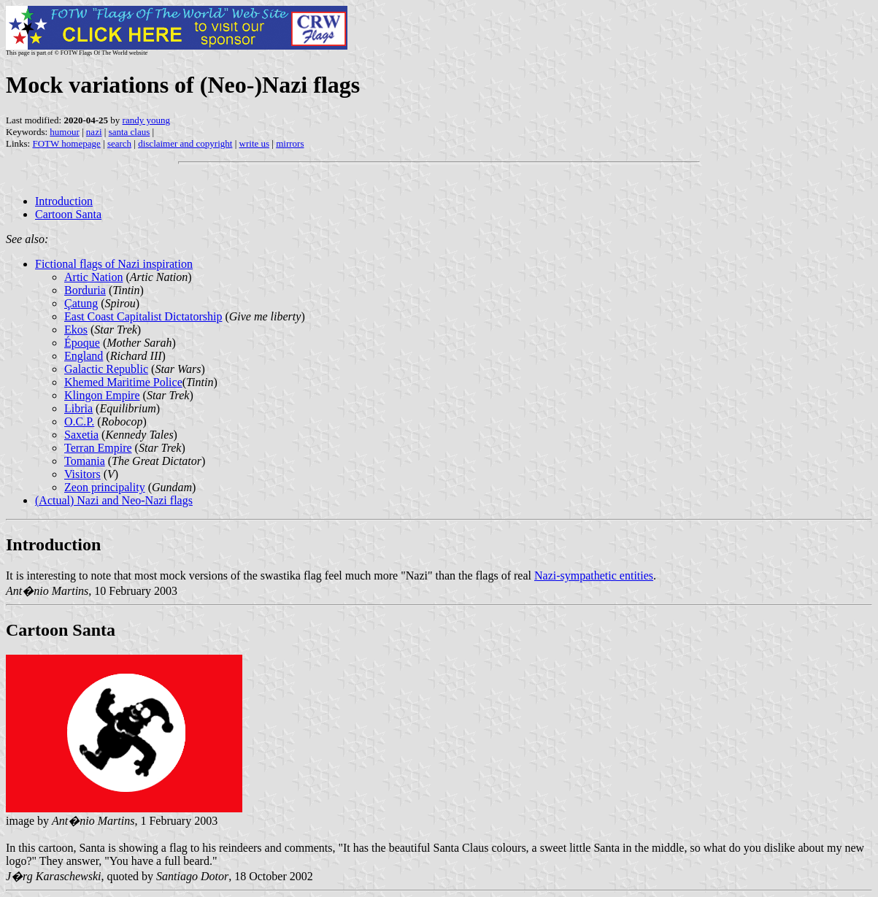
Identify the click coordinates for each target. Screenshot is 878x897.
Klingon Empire (102, 395)
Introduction (64, 201)
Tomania (84, 461)
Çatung (81, 303)
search (119, 143)
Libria (78, 408)
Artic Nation (93, 277)
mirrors (290, 143)
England (83, 356)
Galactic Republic (106, 369)
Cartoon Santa (68, 214)
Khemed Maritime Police (123, 382)
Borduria (85, 290)
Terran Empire (98, 448)
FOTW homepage (66, 143)
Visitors (82, 474)
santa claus (129, 131)
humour (64, 131)
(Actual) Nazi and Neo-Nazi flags (114, 500)
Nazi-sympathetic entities (593, 575)
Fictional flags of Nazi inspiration (114, 264)
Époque (82, 342)
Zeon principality (104, 487)
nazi (94, 131)
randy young (146, 120)
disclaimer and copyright (185, 143)
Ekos (76, 329)
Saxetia (81, 434)
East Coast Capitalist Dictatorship (143, 316)
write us (254, 143)
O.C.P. (79, 421)
